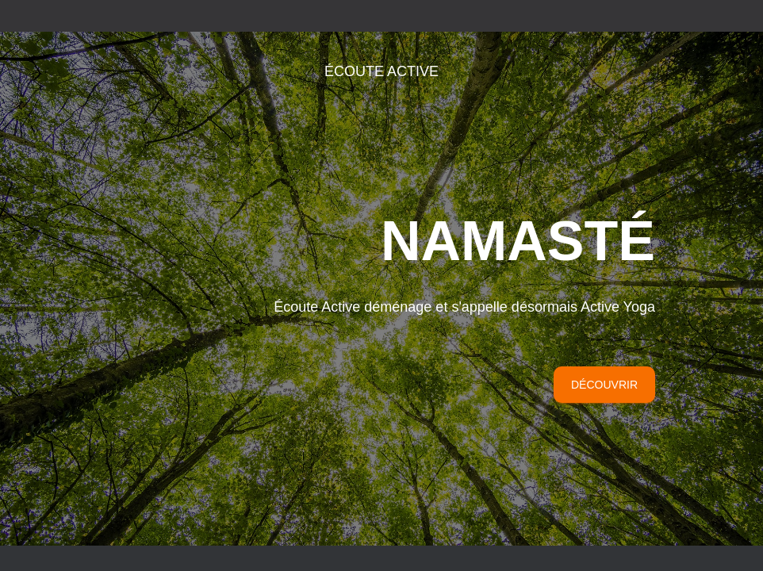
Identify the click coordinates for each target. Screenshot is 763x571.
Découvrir (604, 293)
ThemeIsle (641, 435)
